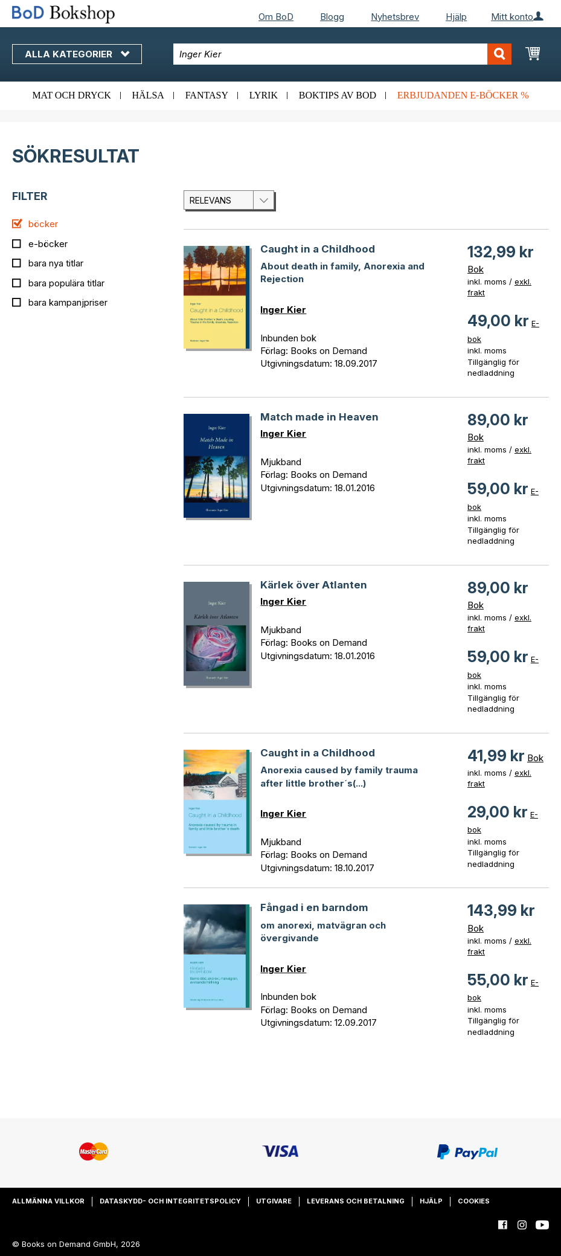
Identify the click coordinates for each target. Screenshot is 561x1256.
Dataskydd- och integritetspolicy (170, 1201)
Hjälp (456, 16)
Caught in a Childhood (317, 249)
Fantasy (206, 95)
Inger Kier (283, 309)
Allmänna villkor (48, 1201)
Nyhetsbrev (395, 16)
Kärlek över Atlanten (313, 585)
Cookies (474, 1201)
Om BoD (275, 16)
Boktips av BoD (337, 95)
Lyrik (263, 95)
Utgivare (274, 1201)
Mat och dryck (71, 95)
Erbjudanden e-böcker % (463, 95)
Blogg (332, 16)
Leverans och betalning (356, 1201)
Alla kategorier (77, 54)
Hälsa (148, 95)
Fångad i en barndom (314, 907)
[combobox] (342, 54)
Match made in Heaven (319, 417)
